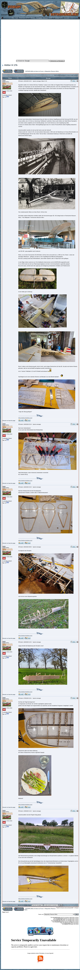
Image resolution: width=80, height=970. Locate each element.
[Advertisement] (19, 39)
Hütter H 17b (9, 65)
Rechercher (22, 17)
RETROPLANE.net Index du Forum (34, 71)
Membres (33, 17)
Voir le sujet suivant (72, 75)
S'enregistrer (39, 17)
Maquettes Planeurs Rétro (52, 71)
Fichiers (28, 17)
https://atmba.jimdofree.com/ (25, 417)
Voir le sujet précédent (60, 75)
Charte (16, 17)
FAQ (13, 17)
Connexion (66, 17)
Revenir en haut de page (9, 420)
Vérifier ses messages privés (56, 17)
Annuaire (45, 17)
